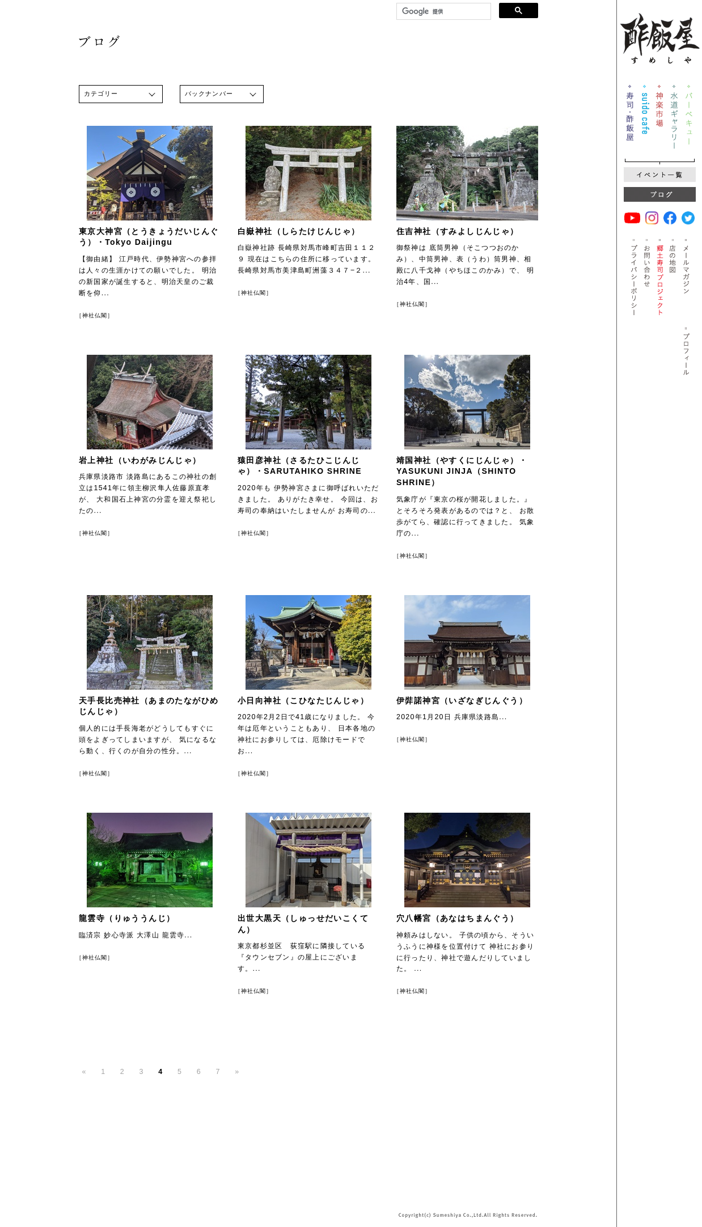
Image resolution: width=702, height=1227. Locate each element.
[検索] (442, 11)
